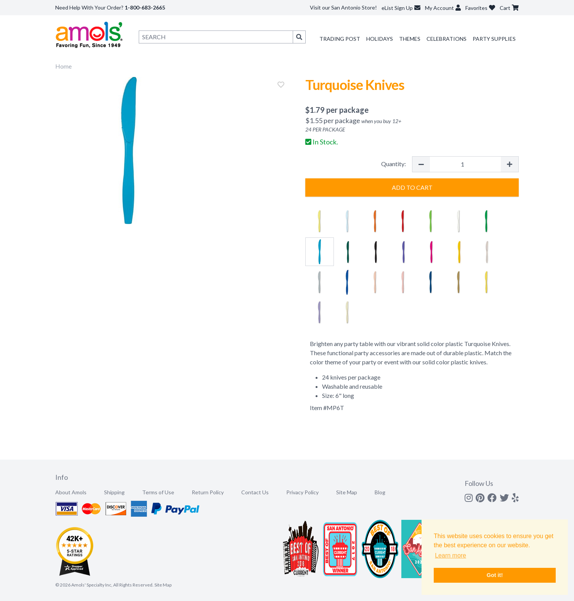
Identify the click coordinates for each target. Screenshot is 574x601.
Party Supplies (494, 38)
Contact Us (255, 492)
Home (63, 66)
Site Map (346, 492)
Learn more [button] (450, 555)
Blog (380, 492)
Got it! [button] (495, 575)
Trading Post (339, 38)
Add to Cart (412, 187)
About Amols (71, 492)
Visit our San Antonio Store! (343, 7)
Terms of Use (158, 492)
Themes (409, 38)
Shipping (114, 492)
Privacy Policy (302, 492)
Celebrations (446, 38)
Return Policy (208, 492)
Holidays (379, 38)
